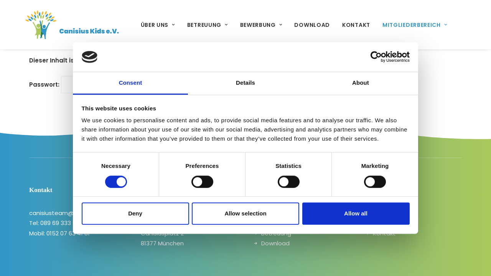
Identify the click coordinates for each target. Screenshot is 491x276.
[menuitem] (134, 24)
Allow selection (245, 213)
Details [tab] (245, 82)
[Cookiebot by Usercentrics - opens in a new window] (376, 57)
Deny (135, 213)
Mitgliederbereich (391, 25)
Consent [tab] (130, 82)
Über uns (135, 25)
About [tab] (360, 82)
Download (289, 25)
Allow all (355, 213)
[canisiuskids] (60, 24)
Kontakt (333, 25)
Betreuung (184, 25)
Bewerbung (238, 25)
